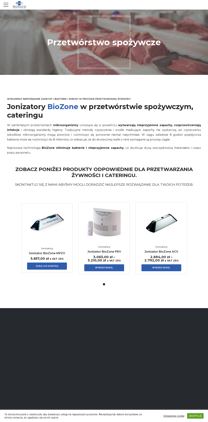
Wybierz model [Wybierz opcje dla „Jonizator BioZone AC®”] (161, 268)
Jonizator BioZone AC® (161, 252)
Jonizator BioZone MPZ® (47, 253)
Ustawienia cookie (173, 416)
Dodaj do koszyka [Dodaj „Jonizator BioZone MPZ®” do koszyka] (47, 266)
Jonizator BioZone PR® (104, 252)
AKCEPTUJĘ (195, 416)
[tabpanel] (47, 238)
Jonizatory (47, 249)
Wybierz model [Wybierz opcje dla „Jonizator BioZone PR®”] (104, 268)
